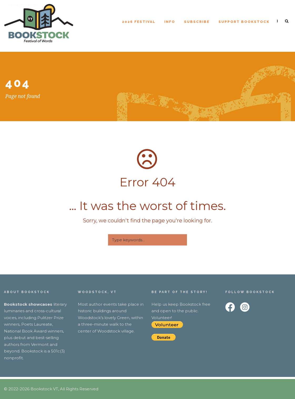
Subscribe (197, 22)
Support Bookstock (243, 22)
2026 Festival (138, 22)
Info (169, 22)
